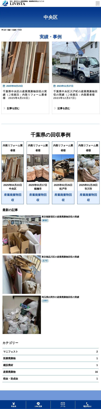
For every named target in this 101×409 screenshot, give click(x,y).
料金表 (13, 404)
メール (62, 404)
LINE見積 (38, 404)
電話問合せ (87, 404)
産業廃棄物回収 (12, 197)
